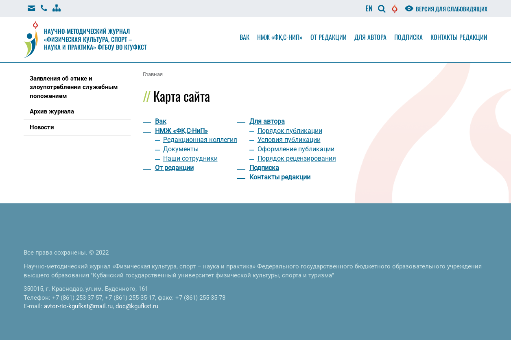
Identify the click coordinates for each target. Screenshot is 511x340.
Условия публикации (289, 140)
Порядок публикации (290, 131)
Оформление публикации (296, 149)
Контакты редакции (458, 37)
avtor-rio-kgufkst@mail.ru (78, 306)
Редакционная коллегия (200, 140)
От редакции (328, 37)
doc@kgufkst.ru (137, 306)
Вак (244, 37)
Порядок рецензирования (297, 158)
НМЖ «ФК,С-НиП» (280, 37)
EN (369, 8)
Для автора (370, 37)
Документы (181, 149)
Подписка (408, 37)
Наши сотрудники (190, 158)
